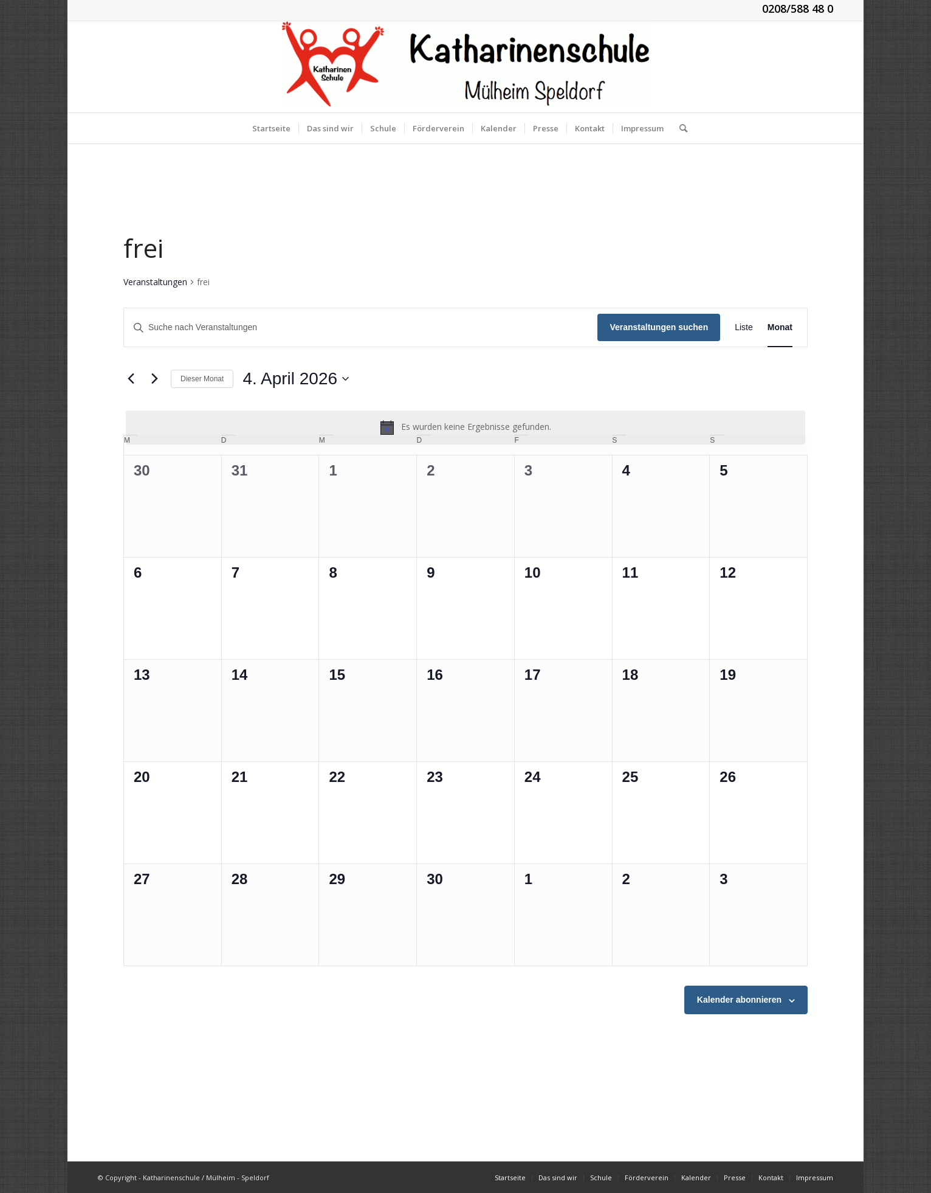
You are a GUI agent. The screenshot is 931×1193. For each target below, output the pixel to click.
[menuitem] (271, 128)
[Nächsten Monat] (154, 379)
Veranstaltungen (155, 282)
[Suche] (679, 128)
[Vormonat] (130, 379)
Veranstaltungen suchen (659, 327)
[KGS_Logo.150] (466, 66)
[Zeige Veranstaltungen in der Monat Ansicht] (780, 327)
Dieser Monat (202, 379)
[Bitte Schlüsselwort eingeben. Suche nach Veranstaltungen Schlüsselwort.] (360, 327)
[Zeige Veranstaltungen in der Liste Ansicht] (744, 327)
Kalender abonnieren (739, 1000)
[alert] (465, 427)
